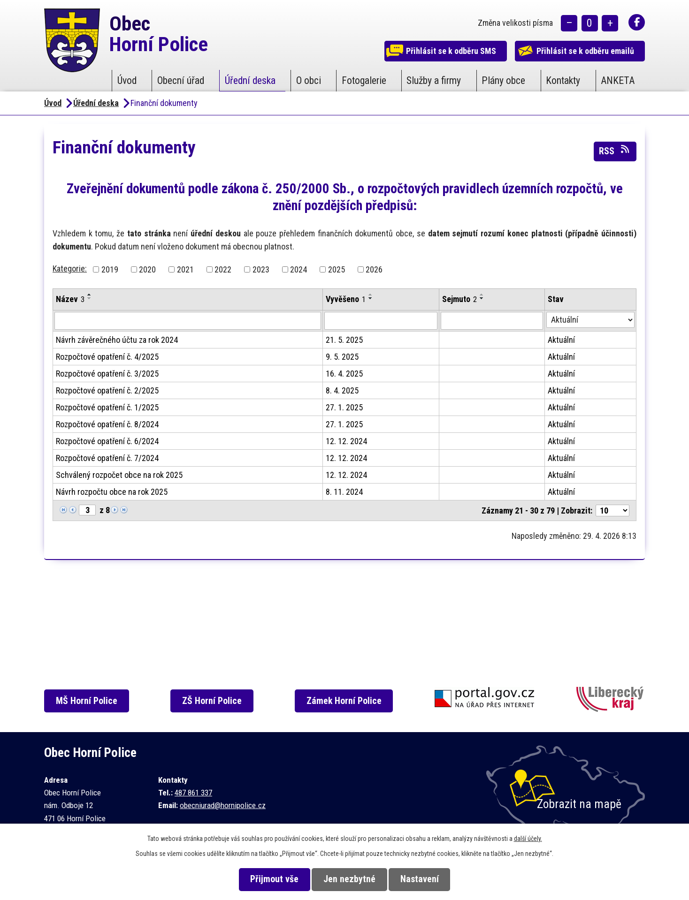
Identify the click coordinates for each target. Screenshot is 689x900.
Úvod (127, 80)
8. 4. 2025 (342, 390)
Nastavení (424, 879)
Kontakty (563, 80)
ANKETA (618, 80)
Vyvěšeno (346, 299)
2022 (222, 269)
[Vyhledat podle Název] (187, 321)
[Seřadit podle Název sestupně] (89, 298)
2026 (374, 269)
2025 (336, 269)
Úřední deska (250, 80)
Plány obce (503, 80)
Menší (569, 23)
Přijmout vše (270, 879)
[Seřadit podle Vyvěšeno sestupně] (371, 298)
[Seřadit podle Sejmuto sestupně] (482, 298)
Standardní (590, 23)
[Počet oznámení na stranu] (612, 510)
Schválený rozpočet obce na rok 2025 (119, 475)
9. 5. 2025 (342, 357)
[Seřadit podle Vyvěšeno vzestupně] (371, 294)
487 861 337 (193, 792)
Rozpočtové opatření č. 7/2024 (107, 458)
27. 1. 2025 (344, 407)
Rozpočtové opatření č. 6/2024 (107, 441)
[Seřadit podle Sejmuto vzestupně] (482, 294)
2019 (109, 269)
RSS (615, 150)
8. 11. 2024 (344, 492)
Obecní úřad (180, 80)
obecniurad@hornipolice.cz (223, 805)
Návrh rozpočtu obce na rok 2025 (112, 492)
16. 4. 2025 (344, 373)
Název (70, 299)
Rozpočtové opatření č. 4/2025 (107, 357)
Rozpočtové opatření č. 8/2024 (107, 424)
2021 (185, 269)
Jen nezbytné (349, 879)
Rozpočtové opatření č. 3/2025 (107, 373)
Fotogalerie (364, 80)
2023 (261, 269)
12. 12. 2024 (346, 441)
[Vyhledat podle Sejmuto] (492, 321)
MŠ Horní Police (89, 701)
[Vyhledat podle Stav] (590, 320)
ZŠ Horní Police (215, 701)
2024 (298, 269)
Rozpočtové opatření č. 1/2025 (107, 407)
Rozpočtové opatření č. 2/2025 (107, 390)
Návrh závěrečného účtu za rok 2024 (117, 340)
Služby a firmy (433, 80)
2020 (147, 269)
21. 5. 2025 (344, 340)
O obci (308, 80)
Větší (610, 23)
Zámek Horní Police (348, 701)
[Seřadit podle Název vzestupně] (89, 294)
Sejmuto (459, 299)
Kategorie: (70, 268)
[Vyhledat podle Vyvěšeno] (380, 321)
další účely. (528, 838)
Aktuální (561, 340)
